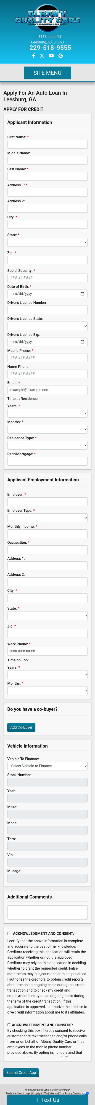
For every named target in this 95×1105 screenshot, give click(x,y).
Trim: (11, 839)
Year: (11, 791)
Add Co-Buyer (21, 727)
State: (12, 235)
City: (11, 217)
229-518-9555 (50, 47)
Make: (12, 807)
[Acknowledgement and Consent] (8, 933)
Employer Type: (19, 510)
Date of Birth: (18, 286)
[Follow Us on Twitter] (42, 56)
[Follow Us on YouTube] (52, 56)
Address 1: (16, 185)
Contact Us (49, 1090)
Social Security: (20, 270)
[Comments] (47, 912)
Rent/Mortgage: (20, 454)
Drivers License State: (25, 318)
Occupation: (17, 542)
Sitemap (53, 1093)
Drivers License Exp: (23, 335)
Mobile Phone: (19, 351)
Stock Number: (19, 775)
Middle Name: (18, 153)
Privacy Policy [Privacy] (63, 1090)
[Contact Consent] (8, 1024)
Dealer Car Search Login (18, 1093)
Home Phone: (18, 367)
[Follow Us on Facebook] (34, 56)
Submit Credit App (21, 1072)
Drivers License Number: (27, 302)
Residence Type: (20, 438)
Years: (12, 406)
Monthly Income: (21, 526)
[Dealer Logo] (47, 18)
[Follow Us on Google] (61, 56)
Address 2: (16, 201)
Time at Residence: (23, 399)
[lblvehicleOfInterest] (47, 766)
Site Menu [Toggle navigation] (47, 73)
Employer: (15, 494)
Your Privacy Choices (74, 1093)
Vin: (10, 855)
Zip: (10, 253)
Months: (14, 422)
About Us (37, 1090)
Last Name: (16, 169)
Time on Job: (18, 660)
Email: (12, 383)
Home (28, 1090)
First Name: (16, 137)
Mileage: (14, 871)
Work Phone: (17, 644)
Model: (12, 823)
